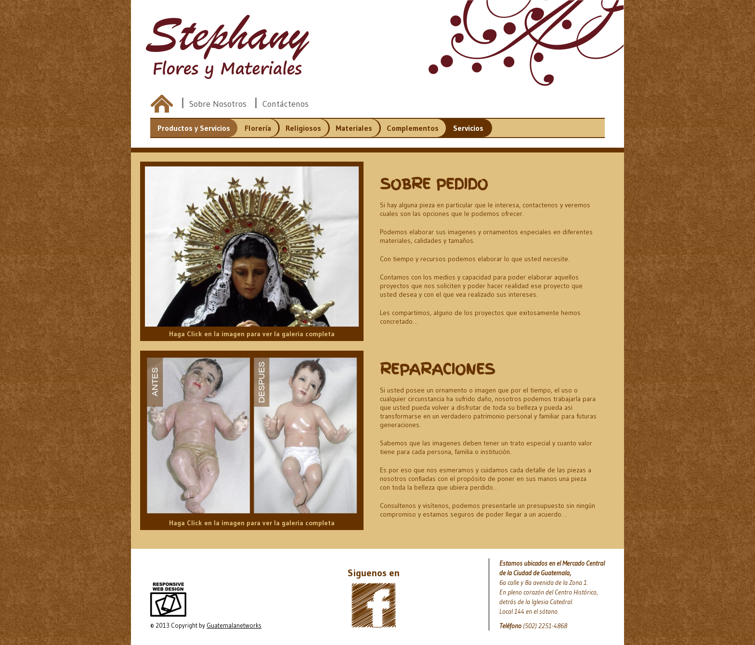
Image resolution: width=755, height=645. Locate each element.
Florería (258, 128)
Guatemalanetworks (234, 625)
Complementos (413, 128)
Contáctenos (285, 104)
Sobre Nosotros (218, 104)
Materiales (354, 128)
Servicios (468, 128)
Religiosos (303, 128)
